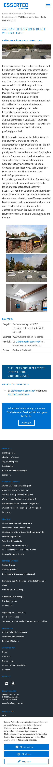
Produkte (7, 449)
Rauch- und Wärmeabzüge (14, 470)
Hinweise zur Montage (13, 596)
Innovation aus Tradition (14, 665)
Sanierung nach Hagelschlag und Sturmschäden (25, 621)
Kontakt (26, 422)
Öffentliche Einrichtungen (14, 632)
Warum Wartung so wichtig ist (16, 486)
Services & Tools (10, 561)
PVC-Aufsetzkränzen (18, 394)
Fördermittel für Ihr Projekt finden (19, 550)
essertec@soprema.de (12, 703)
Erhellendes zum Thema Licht (16, 528)
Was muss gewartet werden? (15, 490)
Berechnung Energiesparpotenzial (18, 574)
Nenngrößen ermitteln (13, 554)
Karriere (6, 670)
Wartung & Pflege (11, 482)
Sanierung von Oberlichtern (15, 545)
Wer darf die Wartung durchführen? (19, 499)
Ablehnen (26, 754)
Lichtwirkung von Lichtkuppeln (17, 523)
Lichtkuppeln (8, 453)
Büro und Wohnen (10, 641)
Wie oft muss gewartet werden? (17, 494)
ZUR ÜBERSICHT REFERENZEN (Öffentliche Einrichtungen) (26, 372)
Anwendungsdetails (11, 536)
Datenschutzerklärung (27, 740)
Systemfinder (8, 565)
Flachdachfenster (10, 457)
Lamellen (6, 475)
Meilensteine (8, 661)
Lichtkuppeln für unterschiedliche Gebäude (23, 532)
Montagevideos (9, 601)
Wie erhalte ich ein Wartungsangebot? (20, 503)
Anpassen (26, 761)
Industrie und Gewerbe (13, 636)
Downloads (7, 605)
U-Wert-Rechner (9, 569)
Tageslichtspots (10, 461)
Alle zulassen (26, 747)
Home (5, 13)
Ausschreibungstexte (12, 541)
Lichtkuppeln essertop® (28, 341)
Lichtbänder (8, 466)
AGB (4, 715)
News (4, 652)
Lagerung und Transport (13, 612)
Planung (6, 519)
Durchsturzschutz (10, 617)
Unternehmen (8, 648)
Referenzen (15, 13)
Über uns (6, 656)
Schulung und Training (12, 590)
